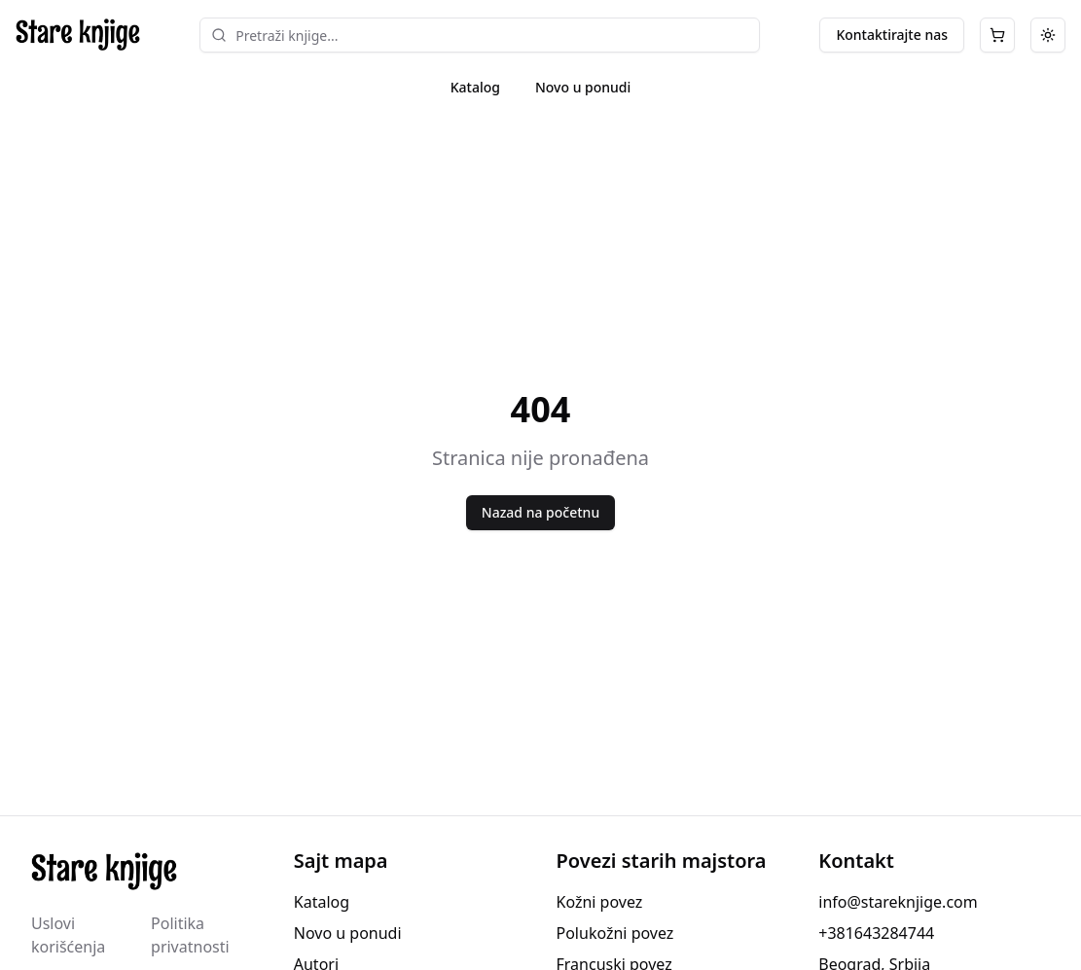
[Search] (219, 35)
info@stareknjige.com (897, 902)
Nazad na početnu (540, 512)
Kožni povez (600, 902)
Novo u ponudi (583, 87)
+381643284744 (876, 933)
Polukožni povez (615, 933)
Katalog (475, 87)
